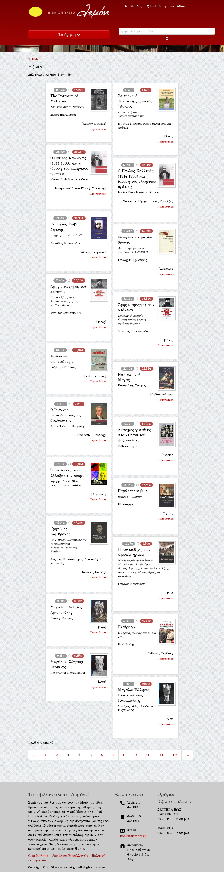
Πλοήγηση (68, 34)
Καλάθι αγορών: (165, 6)
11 (161, 755)
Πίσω (34, 59)
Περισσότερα (98, 129)
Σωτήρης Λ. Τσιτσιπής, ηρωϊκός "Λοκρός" (135, 101)
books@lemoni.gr (133, 836)
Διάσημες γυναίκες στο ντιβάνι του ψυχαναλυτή (134, 435)
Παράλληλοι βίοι (132, 491)
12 (175, 755)
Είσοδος (134, 6)
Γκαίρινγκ (127, 627)
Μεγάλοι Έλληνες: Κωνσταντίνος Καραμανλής (134, 695)
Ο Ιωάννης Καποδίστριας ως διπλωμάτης (65, 415)
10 (148, 755)
